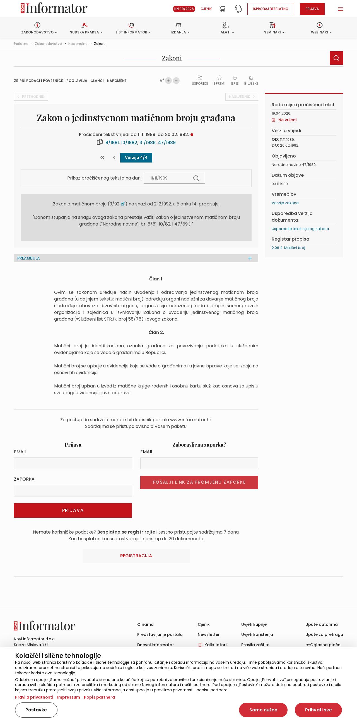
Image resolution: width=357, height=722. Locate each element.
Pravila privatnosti (34, 697)
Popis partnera (99, 697)
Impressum (68, 697)
